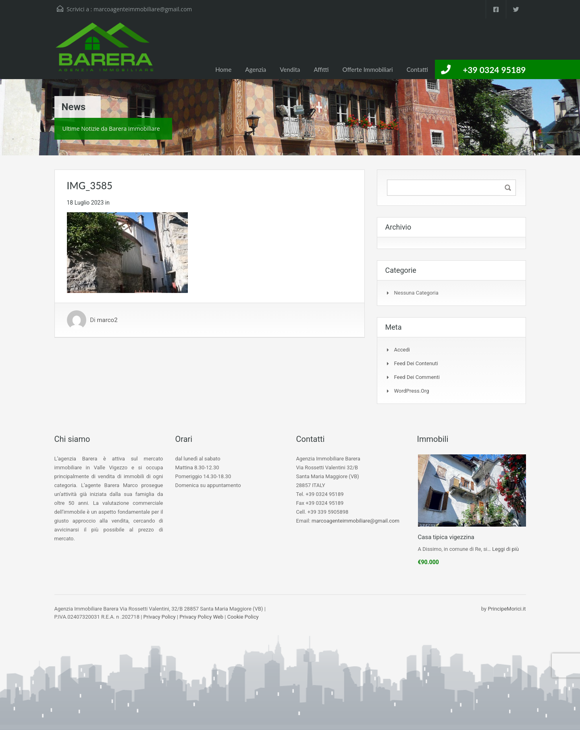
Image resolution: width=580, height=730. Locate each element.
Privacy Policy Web (201, 617)
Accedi (402, 350)
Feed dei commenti (417, 377)
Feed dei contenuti (416, 363)
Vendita (290, 69)
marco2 (107, 320)
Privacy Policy (159, 617)
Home (223, 69)
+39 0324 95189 (494, 70)
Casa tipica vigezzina (446, 537)
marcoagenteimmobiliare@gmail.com (143, 9)
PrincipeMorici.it (507, 609)
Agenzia (255, 69)
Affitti (321, 69)
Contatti (417, 69)
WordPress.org (411, 391)
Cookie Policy (243, 617)
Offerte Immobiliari (368, 69)
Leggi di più (505, 549)
